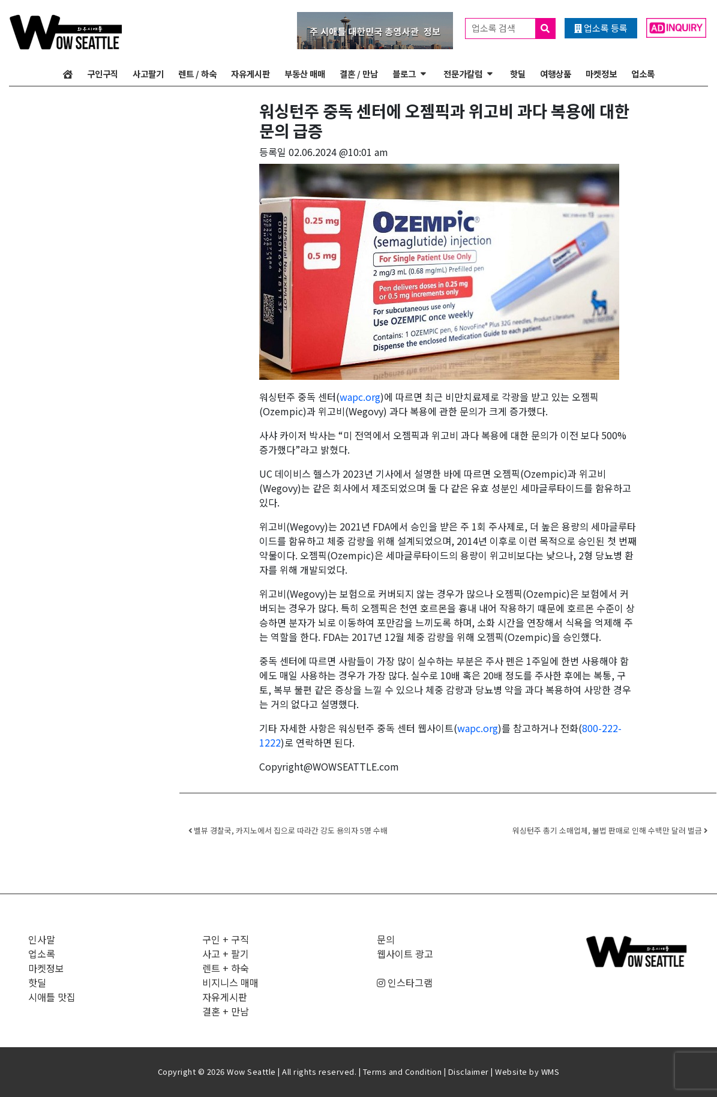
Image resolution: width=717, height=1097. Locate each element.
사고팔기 (148, 73)
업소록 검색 (513, 28)
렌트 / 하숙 (197, 73)
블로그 (404, 73)
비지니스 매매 (230, 982)
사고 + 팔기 (225, 953)
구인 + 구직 (225, 939)
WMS (550, 1071)
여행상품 (555, 73)
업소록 (643, 73)
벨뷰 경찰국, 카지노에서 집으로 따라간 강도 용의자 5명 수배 (288, 830)
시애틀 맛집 (52, 997)
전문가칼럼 (462, 73)
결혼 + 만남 (225, 1011)
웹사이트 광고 (405, 953)
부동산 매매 (304, 73)
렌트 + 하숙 (225, 968)
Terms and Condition (402, 1071)
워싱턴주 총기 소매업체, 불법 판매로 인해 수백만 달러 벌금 (609, 830)
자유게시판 (250, 73)
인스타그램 (405, 982)
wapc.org (360, 396)
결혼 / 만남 (359, 73)
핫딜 (518, 73)
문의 (386, 939)
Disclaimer (468, 1071)
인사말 (41, 939)
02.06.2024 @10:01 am (338, 152)
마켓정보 (601, 73)
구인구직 (102, 73)
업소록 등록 (601, 28)
